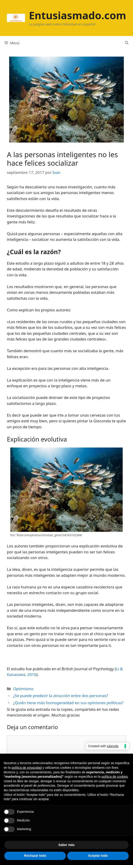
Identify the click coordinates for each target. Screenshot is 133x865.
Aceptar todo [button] (98, 855)
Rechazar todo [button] (35, 855)
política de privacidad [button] (26, 767)
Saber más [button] (66, 845)
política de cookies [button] (114, 776)
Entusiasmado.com (77, 15)
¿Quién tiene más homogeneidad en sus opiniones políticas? (68, 702)
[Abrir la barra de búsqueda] (126, 43)
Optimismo (23, 688)
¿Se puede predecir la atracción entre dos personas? (60, 695)
